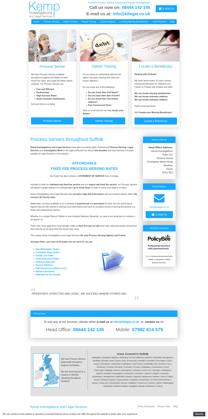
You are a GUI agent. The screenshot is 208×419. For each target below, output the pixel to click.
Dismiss (199, 414)
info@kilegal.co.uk (131, 13)
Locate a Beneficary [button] (156, 121)
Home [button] (36, 22)
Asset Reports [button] (159, 22)
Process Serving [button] (51, 22)
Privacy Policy (164, 406)
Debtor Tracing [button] (70, 22)
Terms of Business (146, 406)
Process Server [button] (52, 120)
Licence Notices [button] (107, 22)
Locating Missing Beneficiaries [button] (134, 22)
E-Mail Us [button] (166, 8)
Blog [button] (172, 22)
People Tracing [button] (89, 22)
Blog (175, 406)
